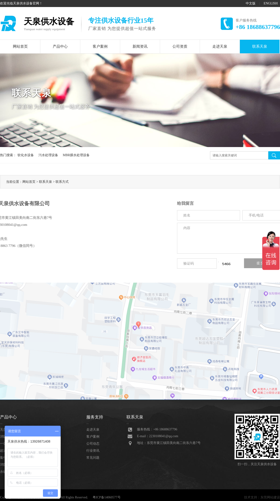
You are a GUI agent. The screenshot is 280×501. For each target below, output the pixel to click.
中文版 (251, 3)
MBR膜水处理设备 (76, 155)
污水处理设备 (48, 155)
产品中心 (60, 46)
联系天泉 (259, 46)
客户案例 (100, 46)
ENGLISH (271, 3)
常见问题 (92, 457)
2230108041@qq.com (163, 436)
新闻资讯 (140, 46)
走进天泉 (219, 46)
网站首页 (20, 46)
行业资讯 (92, 450)
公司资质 (179, 46)
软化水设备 (26, 155)
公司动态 (92, 443)
